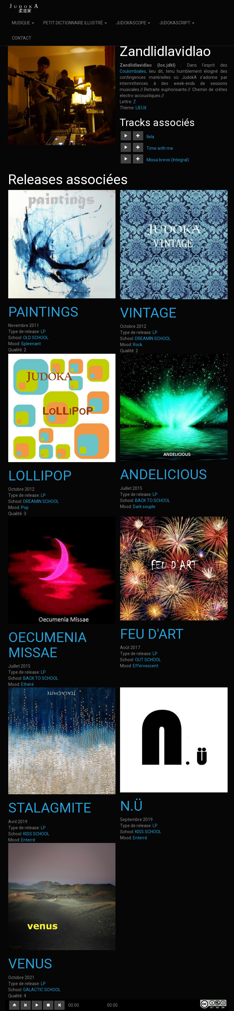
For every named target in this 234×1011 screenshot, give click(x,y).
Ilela (150, 136)
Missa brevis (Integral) (168, 159)
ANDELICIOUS (163, 474)
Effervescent (145, 665)
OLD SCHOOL (35, 337)
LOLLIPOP (40, 476)
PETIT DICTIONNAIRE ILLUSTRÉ (75, 22)
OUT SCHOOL (148, 659)
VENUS (30, 964)
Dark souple (144, 506)
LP (43, 331)
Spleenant (31, 343)
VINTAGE (148, 313)
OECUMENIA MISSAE (47, 645)
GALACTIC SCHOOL (42, 989)
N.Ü (131, 806)
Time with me (160, 148)
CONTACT (21, 38)
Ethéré (27, 684)
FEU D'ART (152, 634)
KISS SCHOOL (36, 833)
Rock (137, 344)
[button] (126, 135)
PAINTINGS (43, 312)
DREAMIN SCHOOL (153, 338)
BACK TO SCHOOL (152, 500)
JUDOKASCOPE (133, 22)
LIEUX (141, 107)
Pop (25, 507)
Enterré (28, 839)
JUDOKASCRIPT (176, 22)
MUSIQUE (23, 22)
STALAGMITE (49, 808)
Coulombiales (133, 71)
